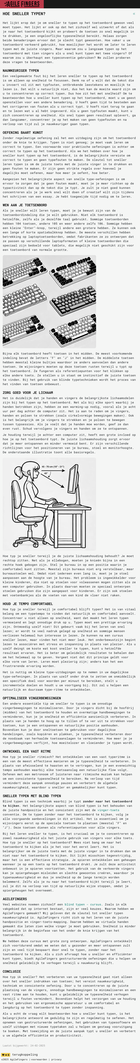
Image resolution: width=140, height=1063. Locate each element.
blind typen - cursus (83, 904)
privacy (56, 1059)
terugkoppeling (25, 1054)
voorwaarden (39, 1059)
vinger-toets (108, 810)
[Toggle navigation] (133, 4)
